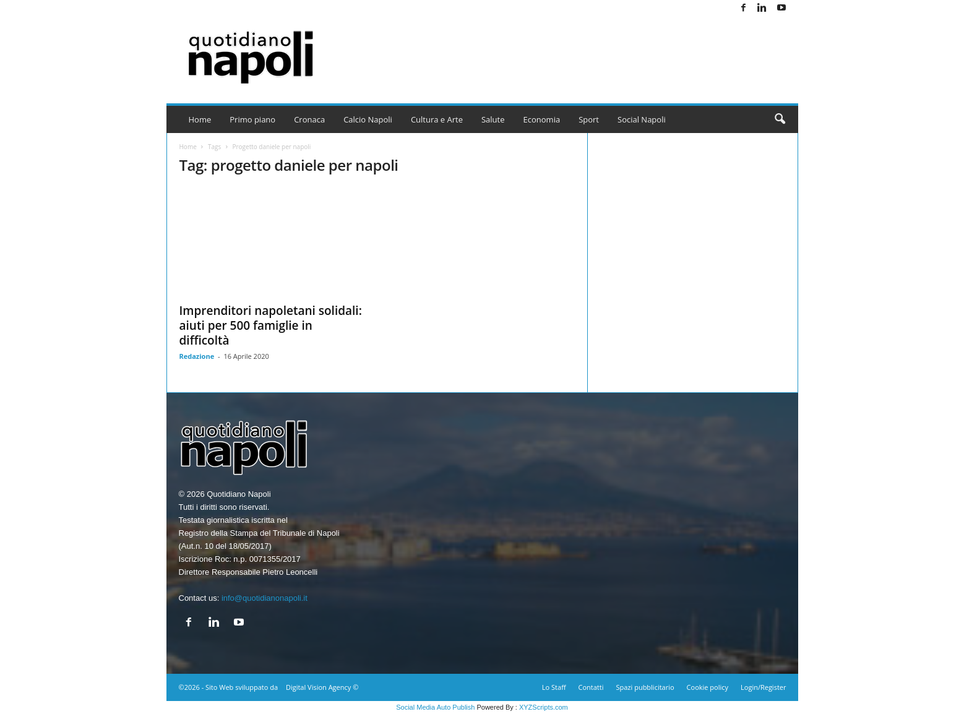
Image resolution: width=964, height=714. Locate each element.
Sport (589, 119)
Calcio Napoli (367, 119)
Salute (493, 119)
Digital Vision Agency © (322, 687)
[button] (779, 119)
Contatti (591, 687)
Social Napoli (642, 119)
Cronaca (309, 119)
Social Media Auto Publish (435, 707)
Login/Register (763, 687)
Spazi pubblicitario (645, 687)
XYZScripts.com (543, 707)
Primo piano (252, 119)
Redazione (197, 356)
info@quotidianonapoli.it (265, 598)
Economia (542, 119)
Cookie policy (707, 687)
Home (200, 119)
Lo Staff (554, 687)
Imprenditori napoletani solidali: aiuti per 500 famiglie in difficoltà (270, 325)
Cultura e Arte (437, 119)
